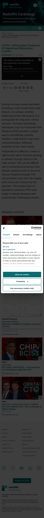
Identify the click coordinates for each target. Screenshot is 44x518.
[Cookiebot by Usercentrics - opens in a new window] (31, 228)
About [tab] (38, 235)
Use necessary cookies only (22, 288)
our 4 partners (9, 249)
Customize (22, 281)
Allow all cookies (22, 274)
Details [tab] (16, 235)
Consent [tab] (6, 235)
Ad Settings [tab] (28, 235)
